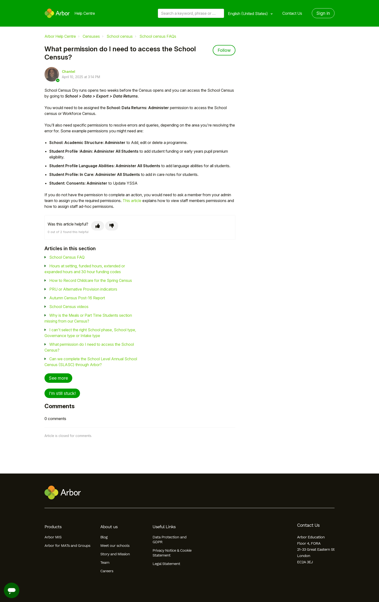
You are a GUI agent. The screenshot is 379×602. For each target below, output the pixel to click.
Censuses (91, 36)
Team (104, 562)
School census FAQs (157, 36)
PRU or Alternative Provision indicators (83, 289)
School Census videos (68, 306)
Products (52, 526)
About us (108, 526)
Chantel (68, 72)
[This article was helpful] (97, 226)
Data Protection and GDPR (169, 539)
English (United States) (248, 13)
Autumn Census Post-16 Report (77, 297)
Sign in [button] (323, 13)
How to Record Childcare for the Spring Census (90, 280)
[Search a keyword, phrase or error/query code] (191, 13)
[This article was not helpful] (111, 226)
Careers (106, 571)
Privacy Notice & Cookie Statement (172, 552)
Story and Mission (115, 554)
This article (132, 200)
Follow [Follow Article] (224, 50)
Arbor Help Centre (60, 36)
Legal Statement (166, 563)
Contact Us (292, 13)
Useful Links (164, 526)
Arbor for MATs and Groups (67, 545)
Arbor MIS (52, 537)
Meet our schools (114, 545)
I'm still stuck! (62, 393)
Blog (104, 537)
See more (58, 378)
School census (120, 36)
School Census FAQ (67, 257)
